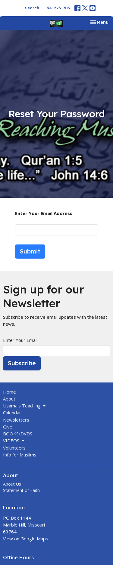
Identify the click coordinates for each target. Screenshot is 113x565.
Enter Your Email (20, 340)
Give (7, 427)
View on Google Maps (25, 539)
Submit (30, 251)
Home (9, 392)
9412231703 (58, 7)
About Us (12, 484)
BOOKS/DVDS (17, 434)
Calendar (12, 413)
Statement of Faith (21, 490)
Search (32, 7)
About (9, 399)
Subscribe (22, 363)
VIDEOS (14, 441)
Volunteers (14, 448)
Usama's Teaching (25, 406)
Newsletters (16, 420)
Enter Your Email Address (43, 213)
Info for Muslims (19, 455)
